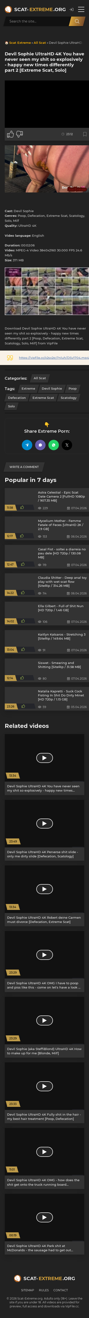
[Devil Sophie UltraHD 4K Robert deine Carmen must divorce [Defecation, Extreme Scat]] (44, 895)
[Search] (77, 21)
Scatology (69, 398)
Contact (60, 1290)
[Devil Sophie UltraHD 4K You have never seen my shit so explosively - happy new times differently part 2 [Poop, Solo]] (44, 764)
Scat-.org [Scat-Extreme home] (39, 9)
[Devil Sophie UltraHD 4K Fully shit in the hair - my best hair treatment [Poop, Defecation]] (44, 1092)
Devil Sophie (52, 388)
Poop (73, 388)
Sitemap (27, 1290)
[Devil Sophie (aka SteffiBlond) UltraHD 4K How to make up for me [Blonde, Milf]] (44, 1027)
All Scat (40, 43)
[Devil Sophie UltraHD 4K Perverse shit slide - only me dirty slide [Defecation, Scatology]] (44, 830)
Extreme (28, 388)
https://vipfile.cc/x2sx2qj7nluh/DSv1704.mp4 (54, 358)
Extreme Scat (43, 398)
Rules (44, 1290)
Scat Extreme (20, 43)
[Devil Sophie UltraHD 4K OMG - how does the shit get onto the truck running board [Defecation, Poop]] (44, 1158)
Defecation (17, 398)
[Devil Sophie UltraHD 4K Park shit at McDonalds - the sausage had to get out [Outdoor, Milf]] (44, 1224)
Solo (11, 406)
